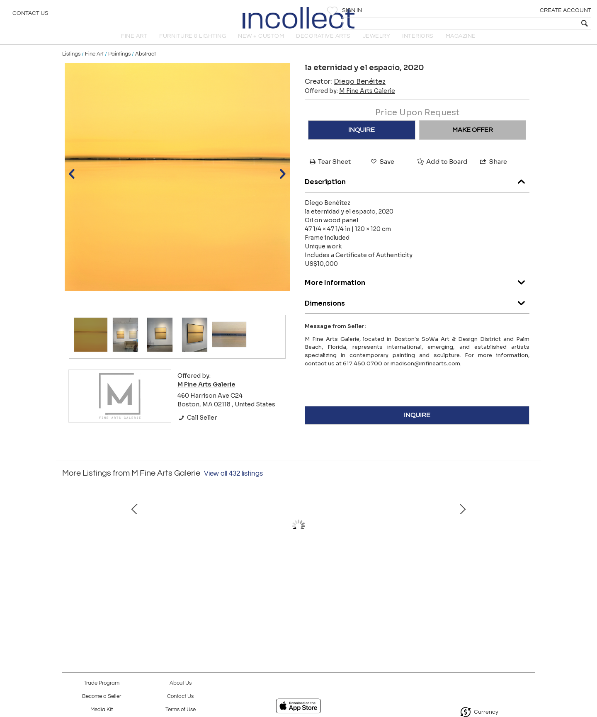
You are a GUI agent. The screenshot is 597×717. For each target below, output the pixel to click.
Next (528, 548)
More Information (417, 290)
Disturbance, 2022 (383, 586)
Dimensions (417, 310)
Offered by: (350, 100)
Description (417, 189)
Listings (71, 63)
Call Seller (197, 426)
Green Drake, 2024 (470, 586)
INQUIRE (361, 139)
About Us (181, 683)
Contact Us (30, 14)
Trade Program (101, 683)
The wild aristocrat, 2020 (122, 586)
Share (493, 171)
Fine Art (94, 63)
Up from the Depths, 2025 (209, 586)
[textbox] (530, 23)
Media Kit (101, 709)
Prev (68, 548)
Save (381, 171)
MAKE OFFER (472, 139)
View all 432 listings (233, 482)
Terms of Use (180, 709)
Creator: (345, 90)
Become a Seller (101, 696)
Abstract (145, 63)
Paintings (119, 63)
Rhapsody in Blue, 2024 (296, 586)
